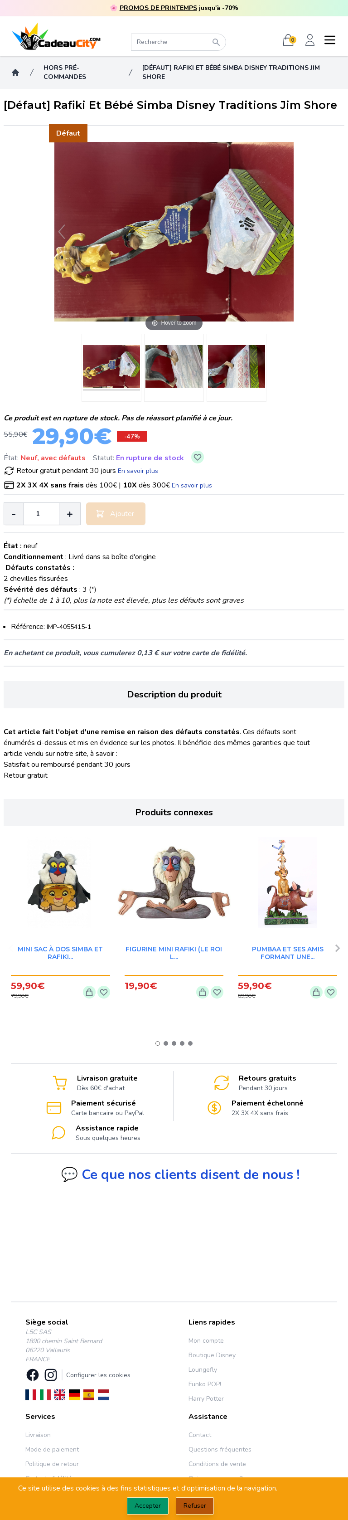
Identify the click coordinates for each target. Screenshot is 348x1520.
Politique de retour (52, 1464)
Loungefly (202, 1369)
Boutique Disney (212, 1355)
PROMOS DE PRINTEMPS (158, 8)
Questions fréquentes (219, 1449)
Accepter (148, 1505)
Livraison (38, 1435)
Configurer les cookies (98, 1375)
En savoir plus (138, 471)
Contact (199, 1435)
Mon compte (206, 1340)
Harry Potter (206, 1398)
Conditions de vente (217, 1464)
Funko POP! (204, 1384)
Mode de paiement (52, 1449)
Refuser (195, 1505)
